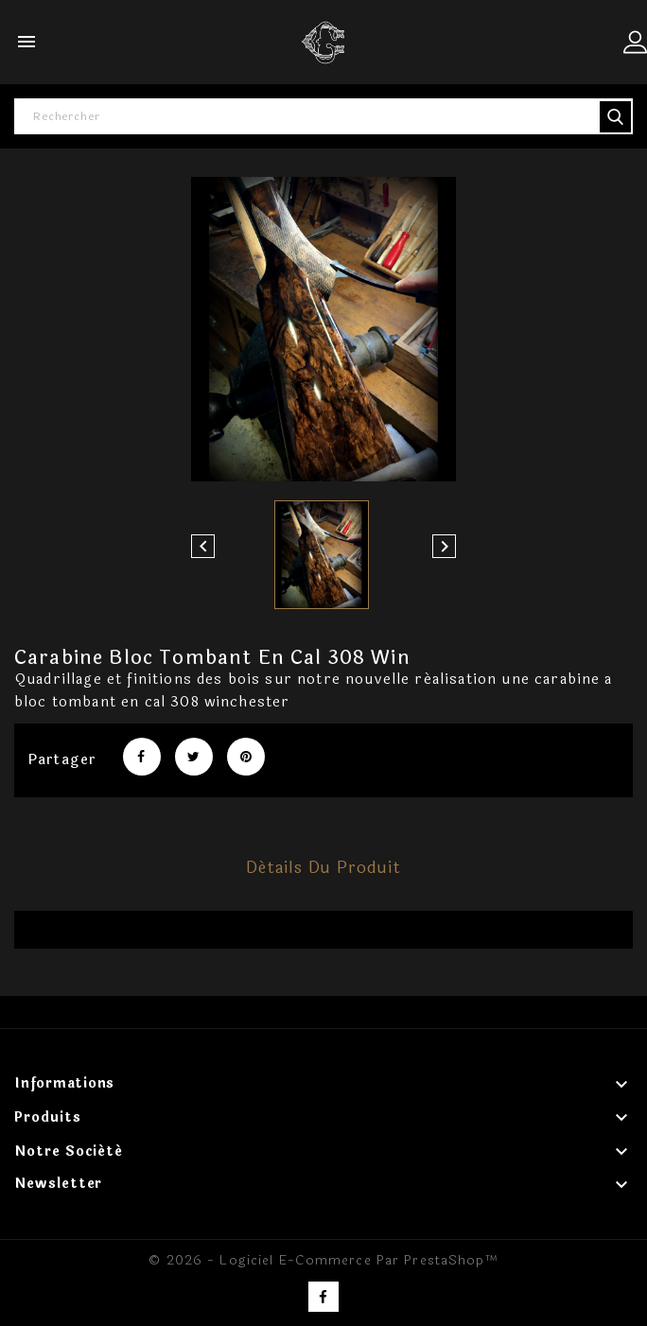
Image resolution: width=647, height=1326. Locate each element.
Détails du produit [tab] (323, 868)
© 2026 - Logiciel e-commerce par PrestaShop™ (323, 1260)
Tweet (194, 757)
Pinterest (246, 757)
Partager (142, 757)
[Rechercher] (323, 116)
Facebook (323, 1297)
